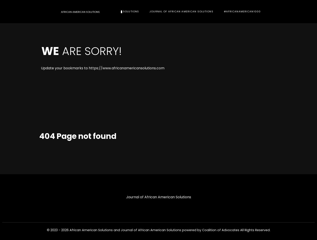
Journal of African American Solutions (158, 197)
